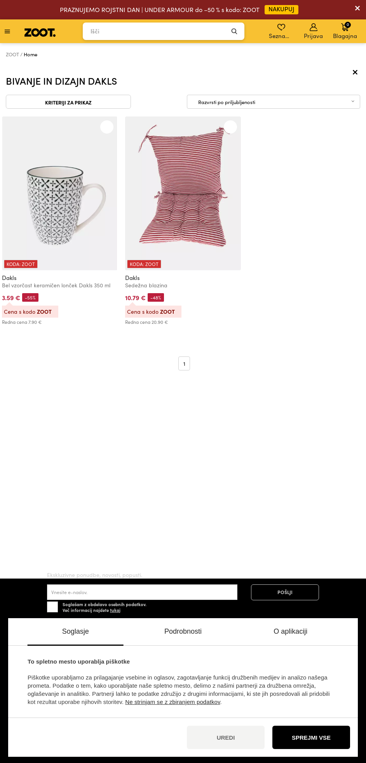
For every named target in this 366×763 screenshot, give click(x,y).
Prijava (313, 31)
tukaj (115, 610)
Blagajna (345, 30)
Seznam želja (282, 31)
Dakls (9, 278)
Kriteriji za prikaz (68, 102)
